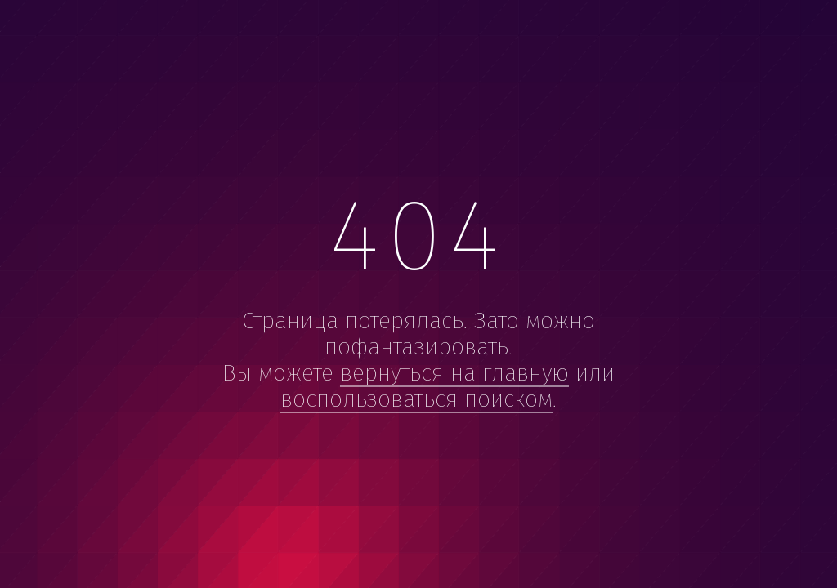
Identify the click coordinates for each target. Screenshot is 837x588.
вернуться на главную (454, 372)
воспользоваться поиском (416, 398)
